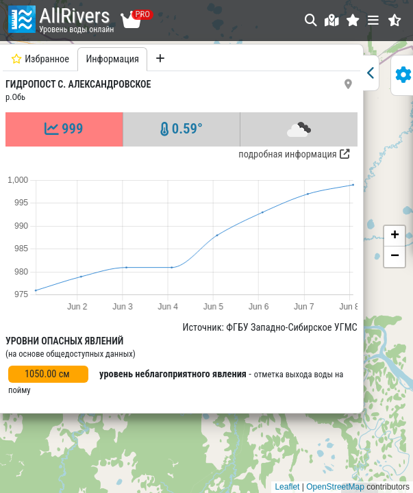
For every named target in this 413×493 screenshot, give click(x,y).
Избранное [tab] (40, 59)
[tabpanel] (178, 264)
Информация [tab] (112, 59)
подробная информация (286, 154)
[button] (353, 20)
